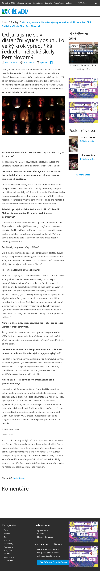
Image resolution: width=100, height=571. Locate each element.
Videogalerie (9, 557)
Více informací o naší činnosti (53, 562)
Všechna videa (83, 174)
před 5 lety (28, 62)
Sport (6, 537)
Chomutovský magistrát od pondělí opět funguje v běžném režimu (83, 53)
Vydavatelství (42, 530)
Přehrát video (87, 141)
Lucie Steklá (11, 62)
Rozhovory (8, 543)
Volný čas (8, 550)
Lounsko (48, 3)
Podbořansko (59, 3)
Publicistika (8, 547)
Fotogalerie (8, 560)
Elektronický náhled (45, 537)
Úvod (4, 22)
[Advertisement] (33, 142)
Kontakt (40, 533)
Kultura (7, 540)
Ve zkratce (8, 553)
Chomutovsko (38, 3)
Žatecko (69, 3)
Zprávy (14, 22)
